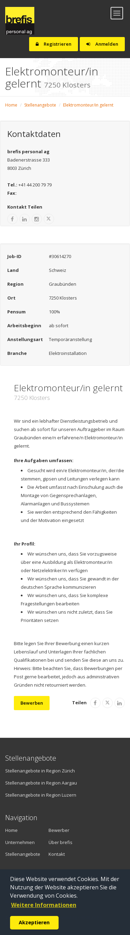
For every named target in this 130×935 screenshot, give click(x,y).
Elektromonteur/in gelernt (88, 105)
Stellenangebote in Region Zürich (40, 771)
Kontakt (57, 854)
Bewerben (31, 703)
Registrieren (53, 44)
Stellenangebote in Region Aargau (41, 783)
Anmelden (102, 44)
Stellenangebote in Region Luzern (40, 795)
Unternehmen (17, 842)
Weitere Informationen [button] (43, 905)
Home (11, 105)
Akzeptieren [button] (34, 922)
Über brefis (60, 842)
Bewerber (59, 830)
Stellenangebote (40, 105)
